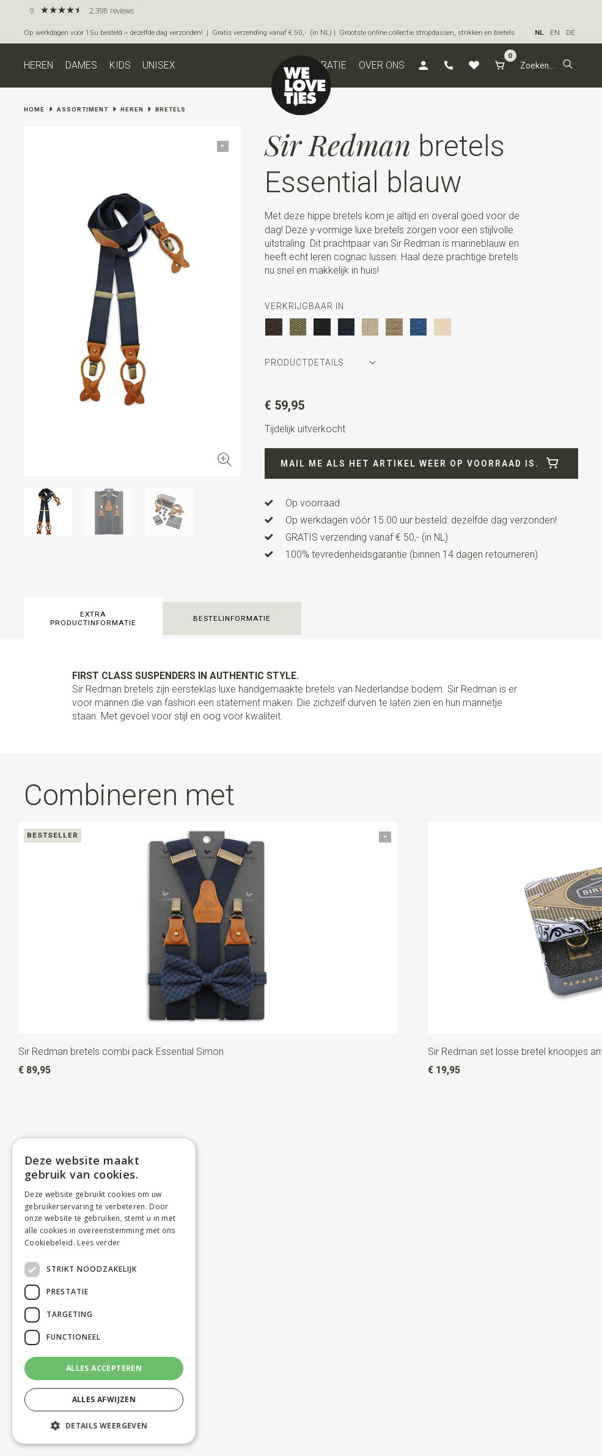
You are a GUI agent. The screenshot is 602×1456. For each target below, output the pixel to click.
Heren (38, 65)
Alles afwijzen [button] (104, 1399)
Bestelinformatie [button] (232, 618)
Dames (81, 65)
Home (34, 109)
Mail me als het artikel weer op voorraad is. (421, 463)
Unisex (158, 65)
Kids (120, 65)
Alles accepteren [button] (104, 1368)
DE (570, 32)
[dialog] (104, 1291)
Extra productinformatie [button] (93, 618)
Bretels (170, 109)
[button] (567, 65)
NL (539, 32)
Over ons (382, 65)
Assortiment (82, 109)
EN (555, 32)
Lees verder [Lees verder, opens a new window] (98, 1242)
